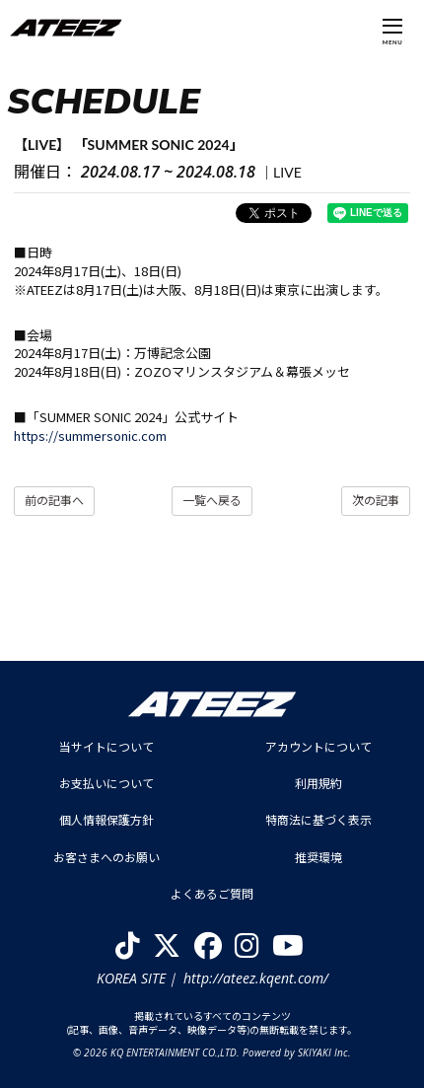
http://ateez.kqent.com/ (255, 978)
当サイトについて (106, 747)
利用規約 (318, 783)
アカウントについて (318, 747)
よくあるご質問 (212, 894)
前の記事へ (54, 500)
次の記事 (375, 500)
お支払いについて (106, 783)
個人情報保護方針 (106, 820)
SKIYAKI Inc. (324, 1052)
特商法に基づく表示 (318, 820)
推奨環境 (318, 857)
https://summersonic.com (90, 435)
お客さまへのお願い (106, 857)
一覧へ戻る (212, 500)
